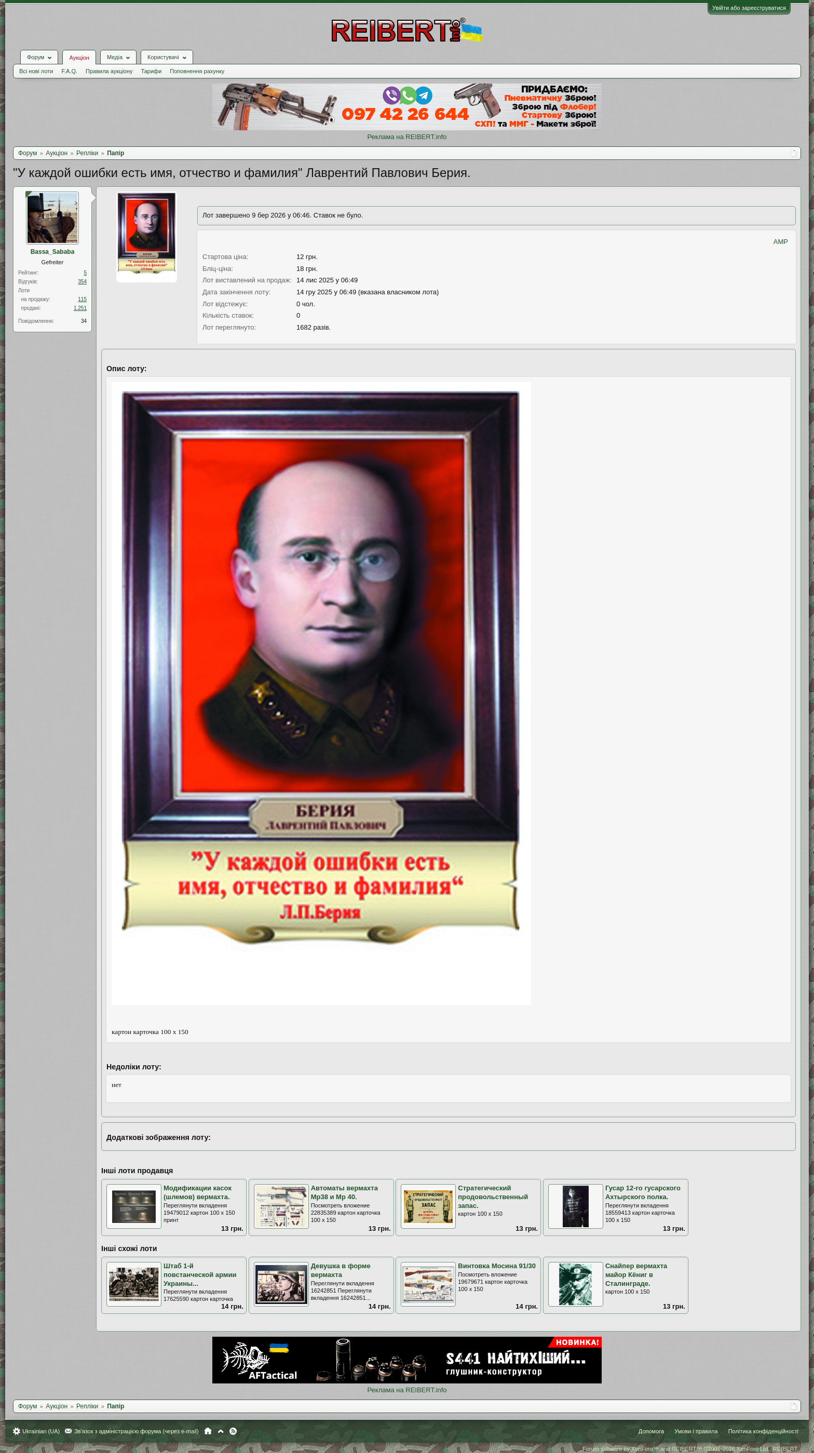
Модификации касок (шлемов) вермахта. (198, 1192)
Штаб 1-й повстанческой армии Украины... (200, 1274)
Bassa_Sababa (53, 251)
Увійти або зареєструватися (749, 8)
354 (82, 281)
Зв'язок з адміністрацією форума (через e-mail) (136, 1431)
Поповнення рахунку (197, 71)
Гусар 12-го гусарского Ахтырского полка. (643, 1192)
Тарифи (151, 71)
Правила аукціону (109, 71)
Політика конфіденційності (763, 1431)
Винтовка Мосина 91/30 (497, 1266)
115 (82, 299)
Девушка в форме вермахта (341, 1270)
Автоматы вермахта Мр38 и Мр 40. (344, 1192)
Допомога (651, 1431)
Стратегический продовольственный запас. (493, 1196)
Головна (208, 1431)
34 (84, 321)
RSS (233, 1431)
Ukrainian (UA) (41, 1431)
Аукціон (79, 58)
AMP (781, 242)
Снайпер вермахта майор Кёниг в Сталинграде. (636, 1274)
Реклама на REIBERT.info (406, 137)
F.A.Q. (69, 71)
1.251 (80, 308)
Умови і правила (695, 1431)
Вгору (220, 1431)
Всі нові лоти (36, 71)
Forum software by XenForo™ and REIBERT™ (690, 1449)
